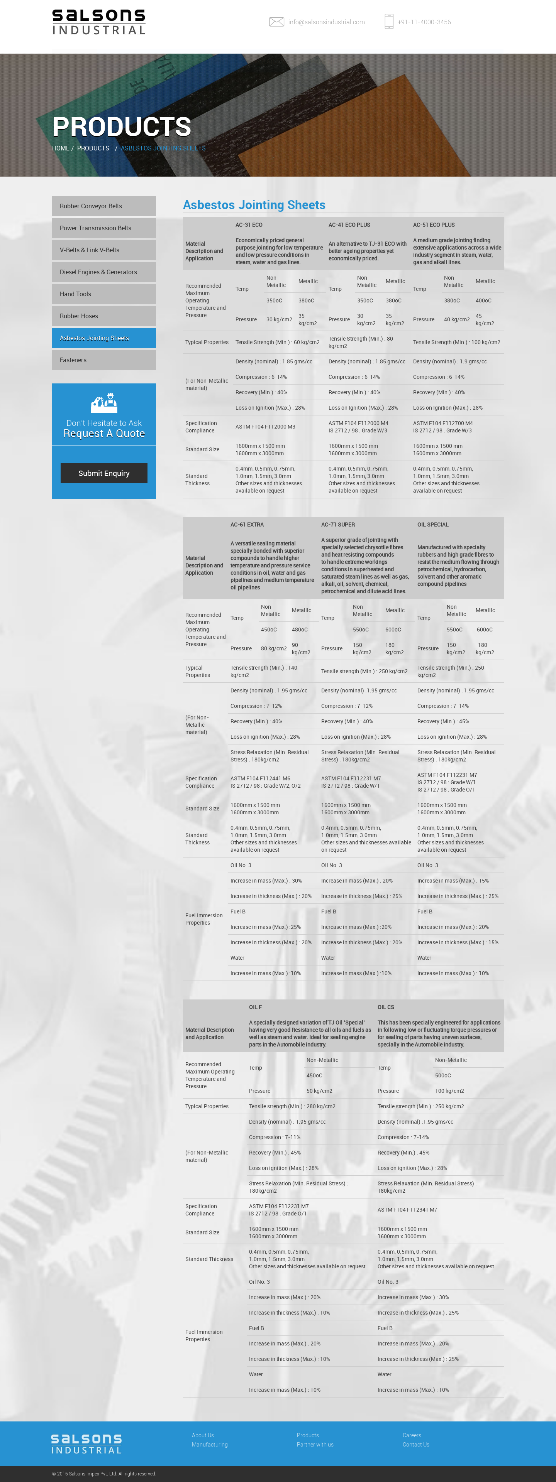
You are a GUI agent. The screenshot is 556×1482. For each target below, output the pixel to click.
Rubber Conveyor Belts (91, 206)
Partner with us (320, 1444)
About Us (126, 54)
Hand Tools (75, 294)
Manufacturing (196, 54)
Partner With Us (340, 54)
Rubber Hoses (79, 316)
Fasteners (73, 360)
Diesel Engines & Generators (98, 272)
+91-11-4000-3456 (418, 19)
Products (267, 54)
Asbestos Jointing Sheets (163, 147)
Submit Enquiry (104, 473)
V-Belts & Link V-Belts (89, 250)
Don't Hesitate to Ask (104, 425)
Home (75, 54)
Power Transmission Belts (95, 228)
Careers (409, 54)
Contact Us (468, 54)
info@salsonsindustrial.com (317, 21)
